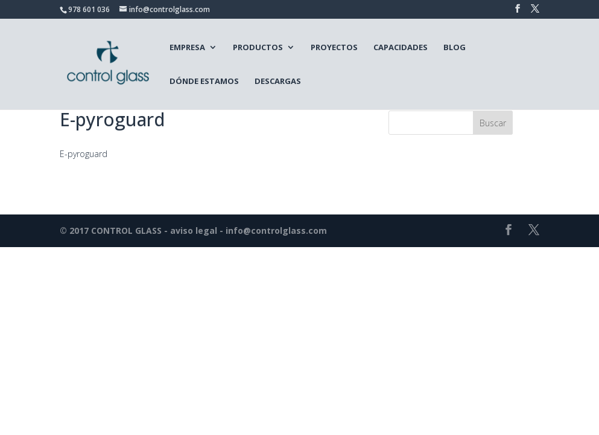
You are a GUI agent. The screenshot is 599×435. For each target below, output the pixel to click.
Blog (454, 47)
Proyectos (334, 47)
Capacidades (400, 47)
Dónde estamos (204, 81)
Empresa (187, 47)
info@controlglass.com (276, 230)
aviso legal (193, 230)
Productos (258, 47)
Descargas (278, 81)
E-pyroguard (83, 154)
